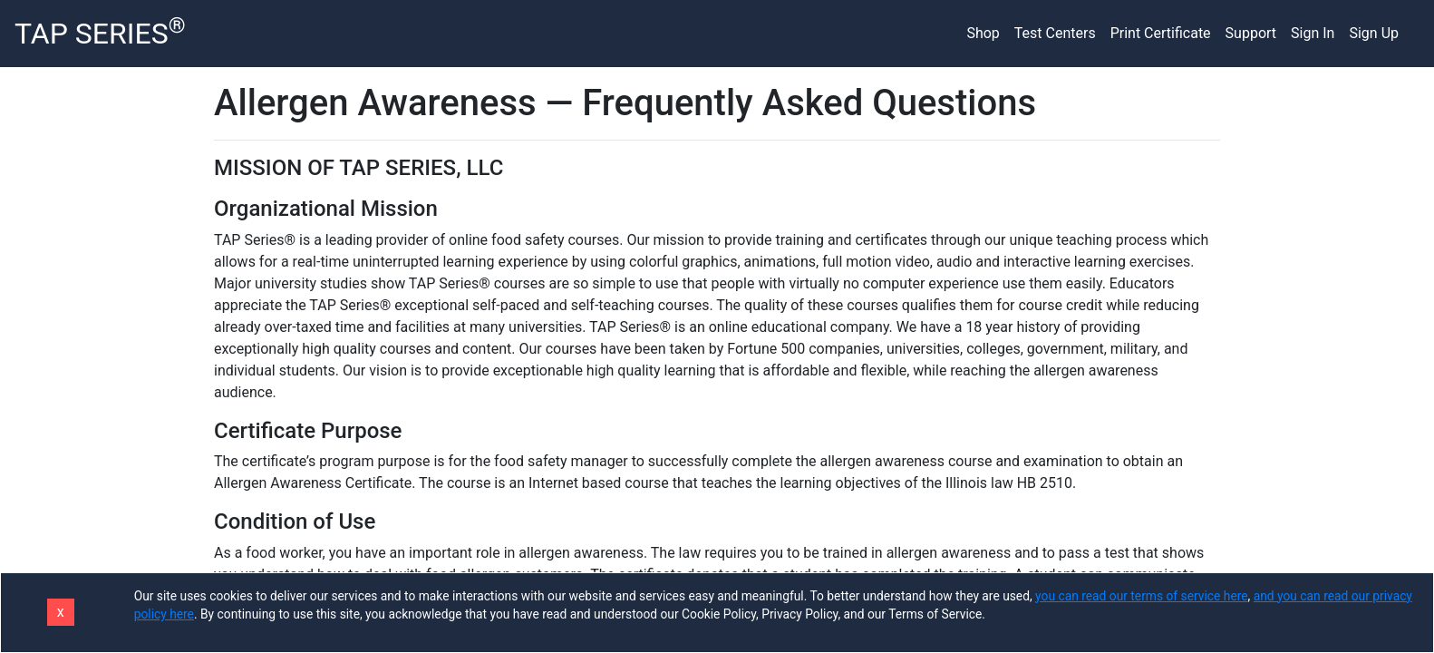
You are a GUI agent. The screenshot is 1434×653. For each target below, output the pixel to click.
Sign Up (1374, 33)
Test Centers (1055, 33)
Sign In (1312, 33)
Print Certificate (1160, 33)
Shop (982, 33)
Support (1251, 33)
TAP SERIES (100, 32)
